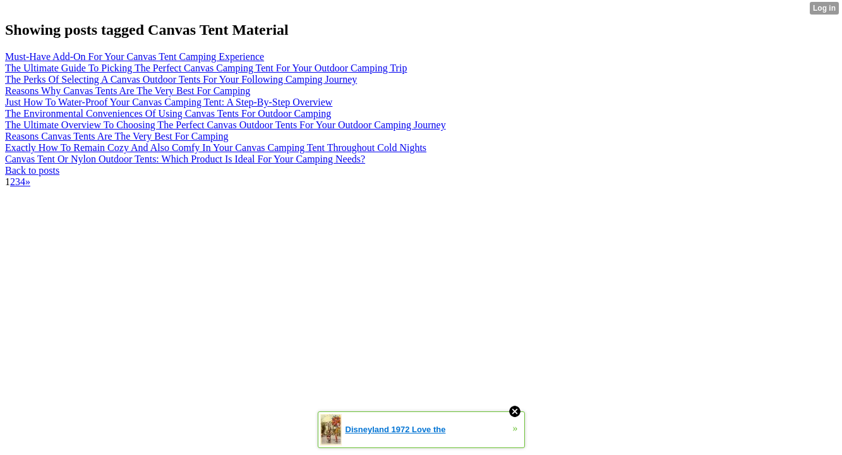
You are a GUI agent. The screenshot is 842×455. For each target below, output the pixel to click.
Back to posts (32, 170)
